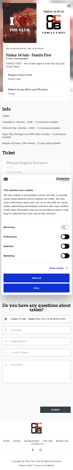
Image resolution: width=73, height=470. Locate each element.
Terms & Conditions (44, 465)
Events (17, 441)
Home (6, 441)
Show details (56, 268)
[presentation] (25, 392)
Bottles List (62, 441)
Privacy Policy (26, 465)
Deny (36, 288)
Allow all (36, 278)
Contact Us (37, 444)
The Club (48, 441)
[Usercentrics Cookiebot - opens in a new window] (56, 179)
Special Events (31, 441)
